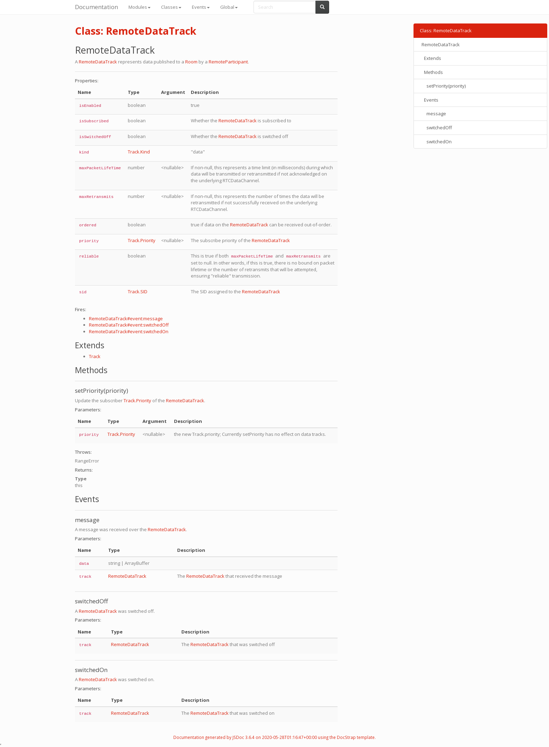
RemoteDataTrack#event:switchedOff (129, 325)
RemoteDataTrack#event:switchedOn (128, 331)
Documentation (96, 7)
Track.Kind (139, 152)
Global (229, 7)
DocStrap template (356, 737)
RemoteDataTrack (98, 62)
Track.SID (137, 291)
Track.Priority (141, 240)
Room (191, 62)
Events (201, 7)
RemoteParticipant (228, 62)
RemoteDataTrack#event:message (126, 318)
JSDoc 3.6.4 (243, 737)
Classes (171, 7)
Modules (139, 7)
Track (94, 356)
